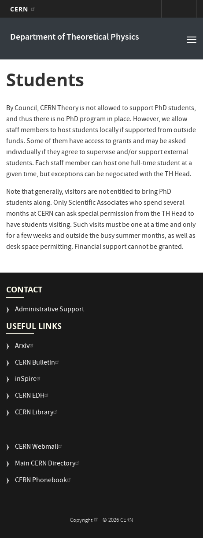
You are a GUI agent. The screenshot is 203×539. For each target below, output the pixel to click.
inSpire (29, 380)
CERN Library (37, 413)
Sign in (170, 9)
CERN (23, 9)
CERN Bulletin (38, 363)
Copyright (85, 521)
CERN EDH (33, 396)
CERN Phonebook (44, 481)
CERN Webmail (39, 448)
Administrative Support (49, 310)
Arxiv (25, 347)
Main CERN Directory (48, 464)
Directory (187, 9)
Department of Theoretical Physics (74, 37)
